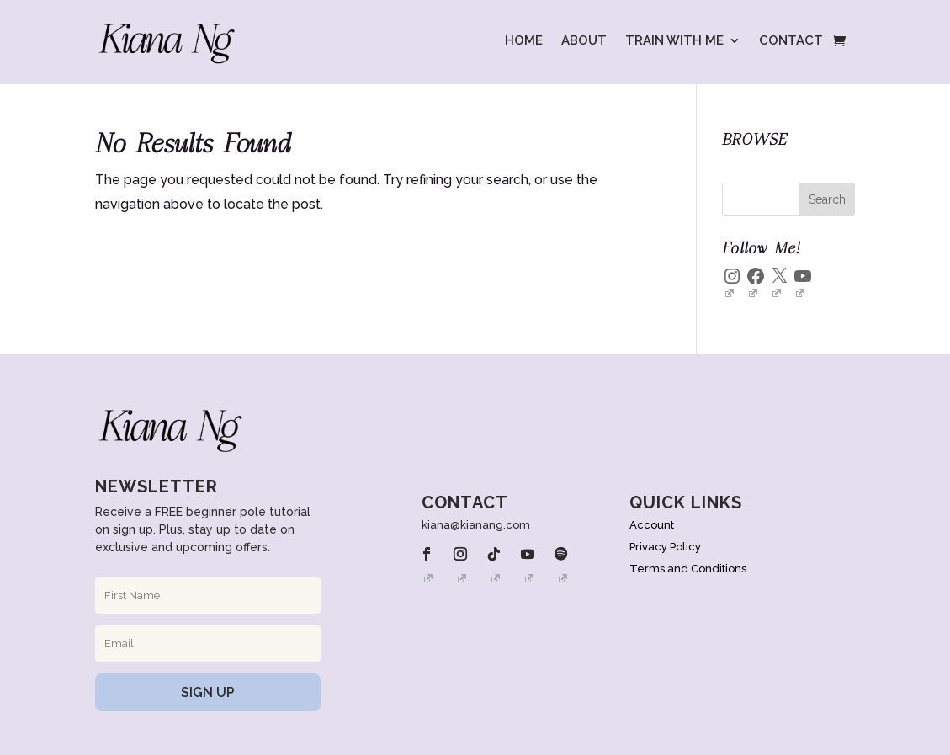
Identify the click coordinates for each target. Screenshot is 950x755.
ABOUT (584, 40)
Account (651, 524)
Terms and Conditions (687, 568)
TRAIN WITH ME (674, 40)
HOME (524, 40)
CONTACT (791, 40)
